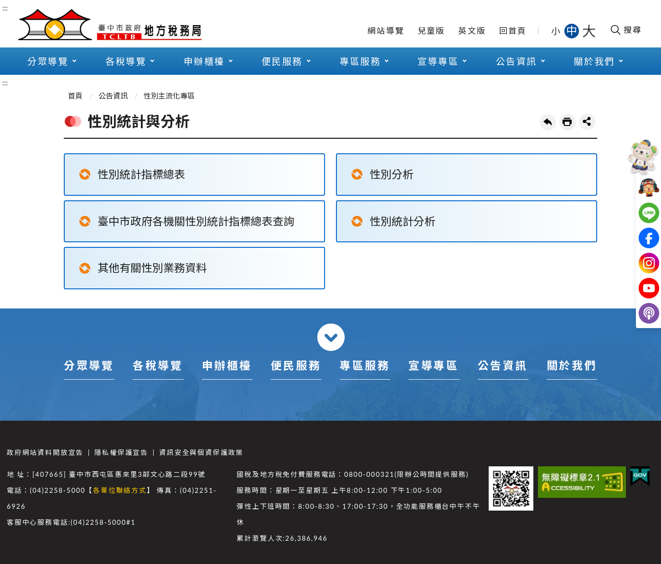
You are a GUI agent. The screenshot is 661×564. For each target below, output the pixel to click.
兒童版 (431, 31)
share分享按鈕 (587, 122)
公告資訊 (516, 61)
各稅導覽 (125, 61)
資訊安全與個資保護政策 (201, 452)
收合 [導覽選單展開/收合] (331, 337)
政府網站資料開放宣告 (45, 452)
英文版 (472, 31)
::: (5, 7)
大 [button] (589, 30)
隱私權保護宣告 (121, 452)
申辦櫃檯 (204, 61)
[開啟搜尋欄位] (625, 29)
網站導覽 (385, 31)
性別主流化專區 (169, 95)
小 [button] (556, 30)
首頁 (75, 95)
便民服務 (282, 61)
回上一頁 (548, 122)
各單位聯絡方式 (120, 490)
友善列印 (567, 122)
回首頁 (513, 31)
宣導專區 (438, 61)
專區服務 (360, 61)
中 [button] (572, 30)
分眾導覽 (47, 61)
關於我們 (594, 61)
